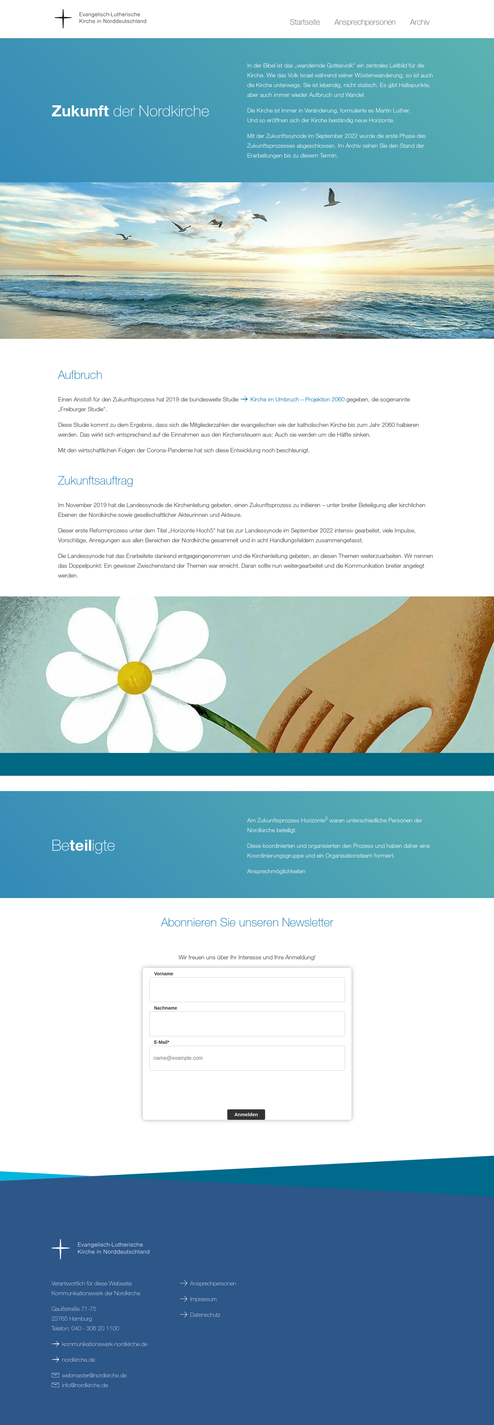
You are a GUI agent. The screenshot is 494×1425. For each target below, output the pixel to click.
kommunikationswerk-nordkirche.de (104, 1343)
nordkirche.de (78, 1359)
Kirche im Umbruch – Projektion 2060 (297, 399)
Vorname (163, 973)
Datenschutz (205, 1314)
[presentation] (198, 1089)
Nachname (165, 1008)
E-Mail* (162, 1042)
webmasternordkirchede (94, 1375)
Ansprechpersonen (213, 1283)
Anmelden (246, 1114)
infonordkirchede (85, 1384)
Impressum (203, 1298)
